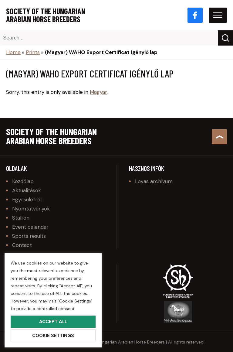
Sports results (29, 236)
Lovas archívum (154, 181)
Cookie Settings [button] (53, 336)
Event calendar (30, 227)
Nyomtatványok (31, 208)
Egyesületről (27, 199)
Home (13, 52)
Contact (22, 245)
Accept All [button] (53, 322)
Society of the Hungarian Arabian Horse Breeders (45, 15)
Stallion (20, 217)
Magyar (98, 92)
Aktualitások (26, 190)
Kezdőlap (23, 181)
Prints (33, 52)
